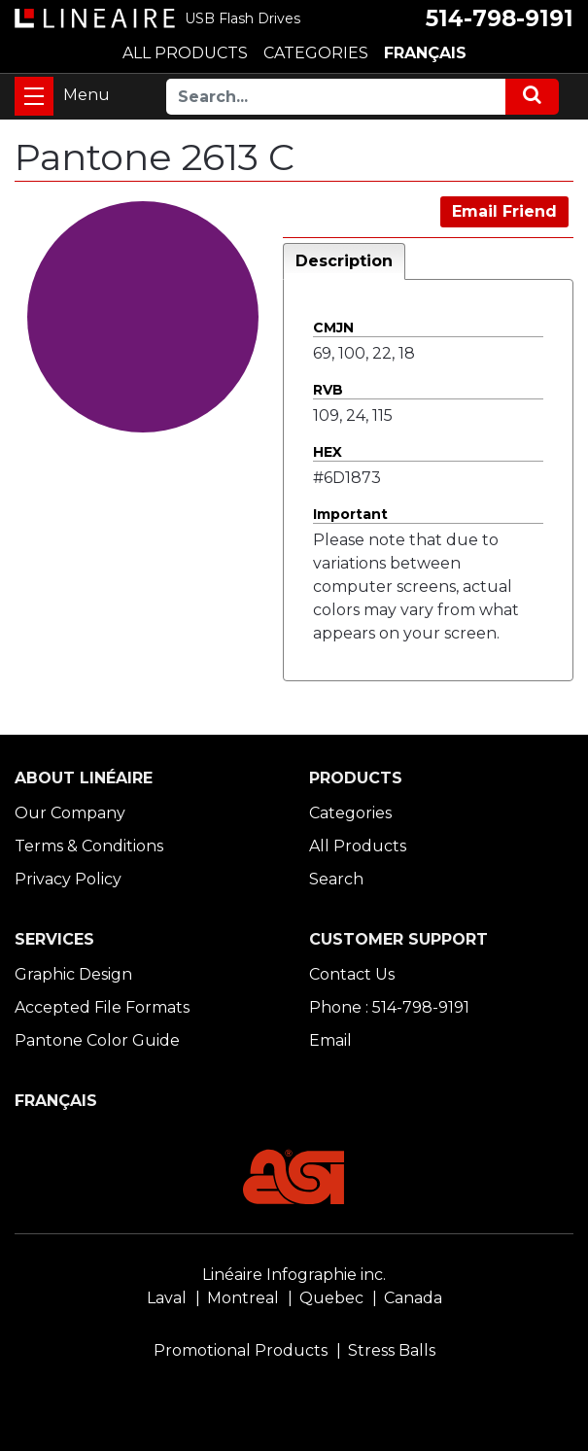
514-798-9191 (499, 18)
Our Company (70, 813)
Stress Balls (391, 1350)
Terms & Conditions (89, 846)
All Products (357, 846)
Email (330, 1040)
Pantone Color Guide (97, 1040)
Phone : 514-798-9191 (389, 1007)
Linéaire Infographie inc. (294, 1274)
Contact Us (352, 974)
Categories (350, 813)
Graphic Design (73, 974)
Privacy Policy (68, 879)
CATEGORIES (315, 53)
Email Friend (504, 211)
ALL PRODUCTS (185, 53)
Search (336, 879)
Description (344, 261)
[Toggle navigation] (34, 96)
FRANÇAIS (425, 53)
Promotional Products (241, 1350)
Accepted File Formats (102, 1007)
